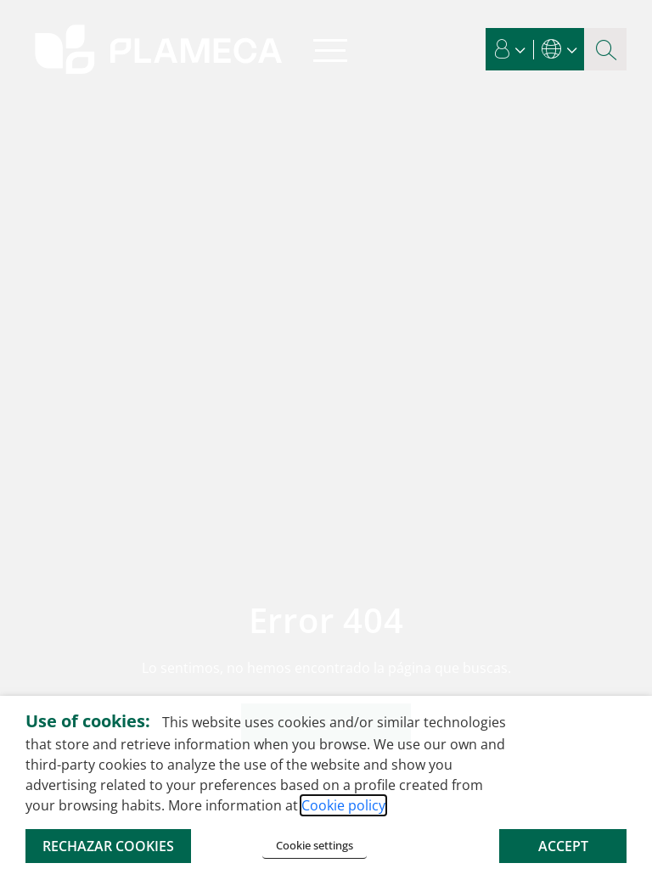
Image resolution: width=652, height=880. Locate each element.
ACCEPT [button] (563, 846)
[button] (510, 49)
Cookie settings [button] (314, 845)
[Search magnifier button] (605, 49)
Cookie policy (343, 805)
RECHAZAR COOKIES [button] (108, 846)
